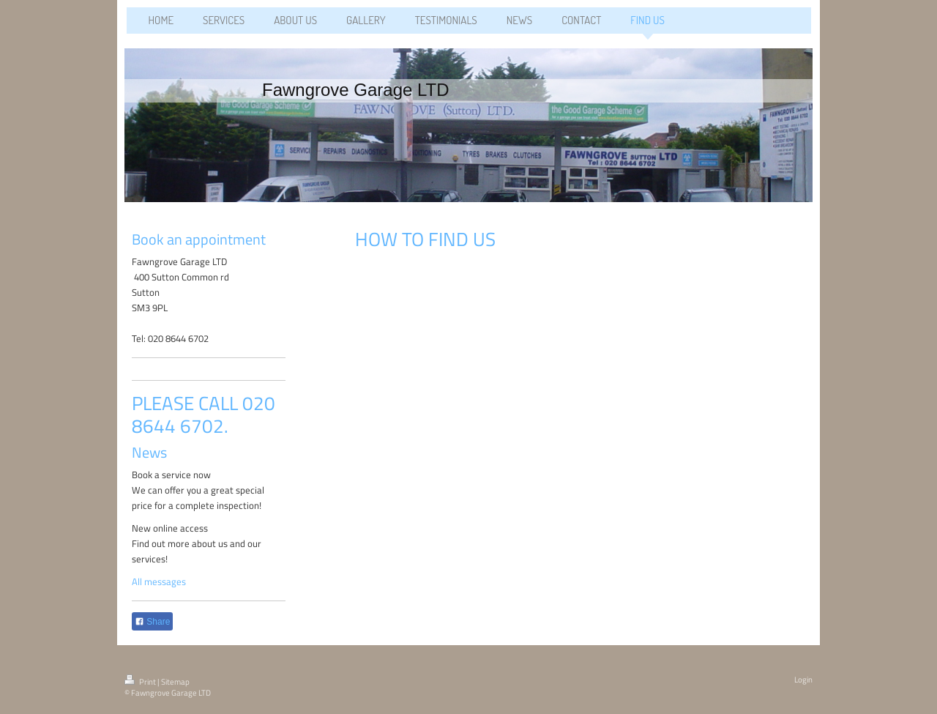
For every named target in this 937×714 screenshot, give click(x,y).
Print (140, 682)
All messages (159, 581)
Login (803, 679)
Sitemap (175, 682)
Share (152, 622)
